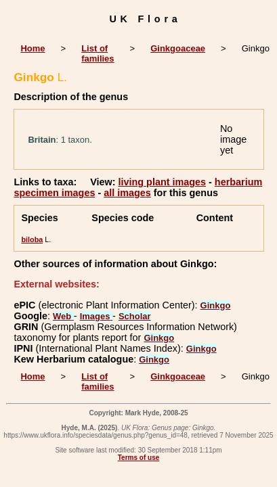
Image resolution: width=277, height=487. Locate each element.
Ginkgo (215, 305)
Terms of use (139, 457)
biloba (32, 239)
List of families (97, 53)
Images (96, 316)
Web (63, 316)
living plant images (163, 182)
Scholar (135, 316)
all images (127, 192)
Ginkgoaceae (177, 48)
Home (32, 48)
